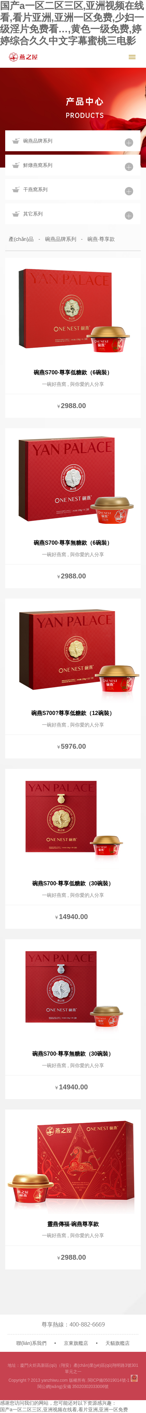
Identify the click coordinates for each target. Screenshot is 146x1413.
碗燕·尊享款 (101, 239)
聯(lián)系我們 (31, 1343)
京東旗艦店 (76, 1343)
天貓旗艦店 (117, 1343)
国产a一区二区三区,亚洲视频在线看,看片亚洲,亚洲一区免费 (64, 1409)
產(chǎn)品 (21, 239)
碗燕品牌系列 (60, 239)
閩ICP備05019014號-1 (108, 1380)
